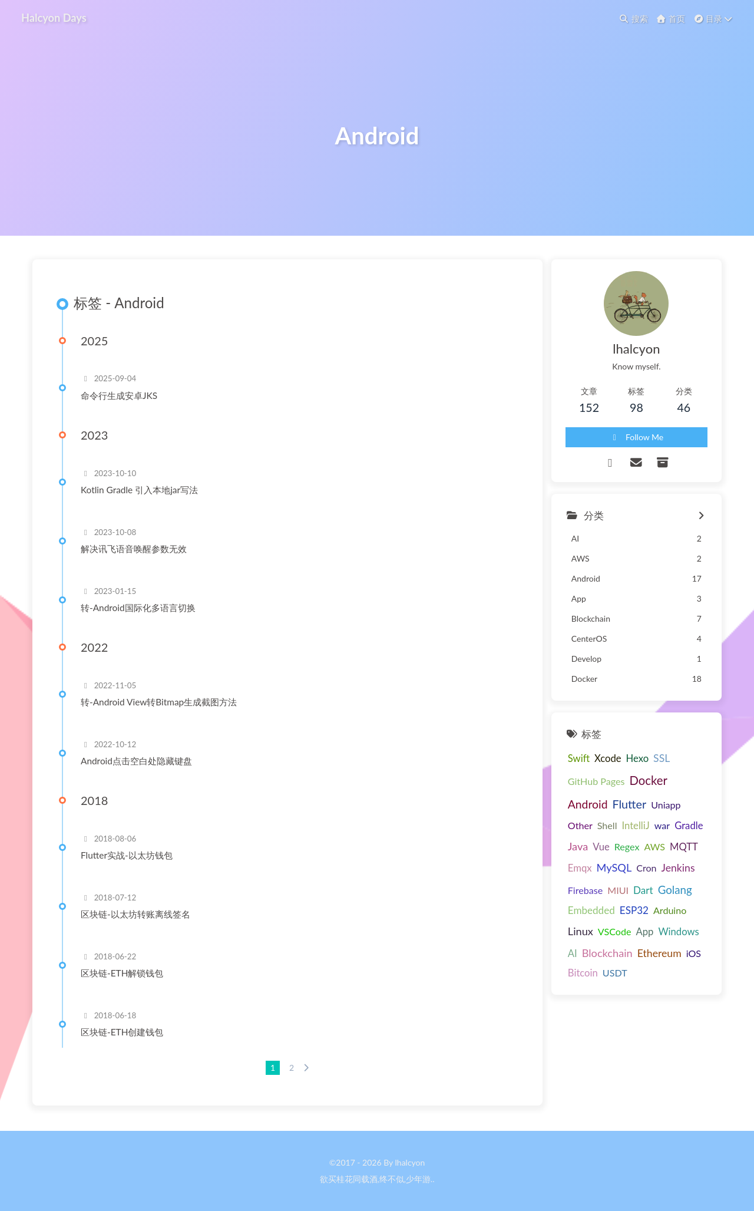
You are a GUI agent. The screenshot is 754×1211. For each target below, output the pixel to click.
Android (588, 804)
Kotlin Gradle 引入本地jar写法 (139, 489)
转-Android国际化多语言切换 (138, 607)
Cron (646, 867)
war (662, 825)
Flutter (629, 804)
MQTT (684, 847)
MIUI (618, 890)
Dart (643, 890)
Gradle (688, 825)
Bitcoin (583, 973)
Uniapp (665, 804)
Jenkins (678, 868)
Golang (675, 889)
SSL (661, 758)
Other (580, 825)
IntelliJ (635, 825)
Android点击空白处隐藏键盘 (136, 760)
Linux (580, 931)
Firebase (585, 890)
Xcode (607, 758)
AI (572, 953)
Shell (607, 825)
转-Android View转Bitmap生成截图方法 (159, 702)
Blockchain (607, 952)
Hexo (637, 758)
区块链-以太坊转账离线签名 (135, 914)
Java (578, 846)
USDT (615, 972)
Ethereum (659, 953)
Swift (579, 758)
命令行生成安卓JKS (119, 395)
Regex (627, 846)
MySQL (614, 867)
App (644, 932)
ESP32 (634, 910)
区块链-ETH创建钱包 (122, 1032)
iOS (693, 953)
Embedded (591, 910)
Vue (601, 847)
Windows (678, 932)
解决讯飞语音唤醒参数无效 (134, 548)
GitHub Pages (596, 781)
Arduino (669, 910)
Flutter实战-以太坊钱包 (127, 855)
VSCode (614, 931)
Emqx (580, 868)
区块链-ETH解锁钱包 (122, 973)
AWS (654, 846)
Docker (648, 780)
